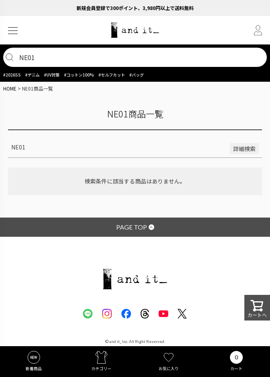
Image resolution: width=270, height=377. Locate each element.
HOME (9, 88)
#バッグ (136, 75)
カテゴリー (101, 368)
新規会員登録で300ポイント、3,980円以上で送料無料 (135, 7)
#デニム (32, 75)
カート (236, 368)
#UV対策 (52, 75)
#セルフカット (112, 75)
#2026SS (12, 75)
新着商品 (34, 368)
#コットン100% (79, 75)
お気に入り (169, 368)
